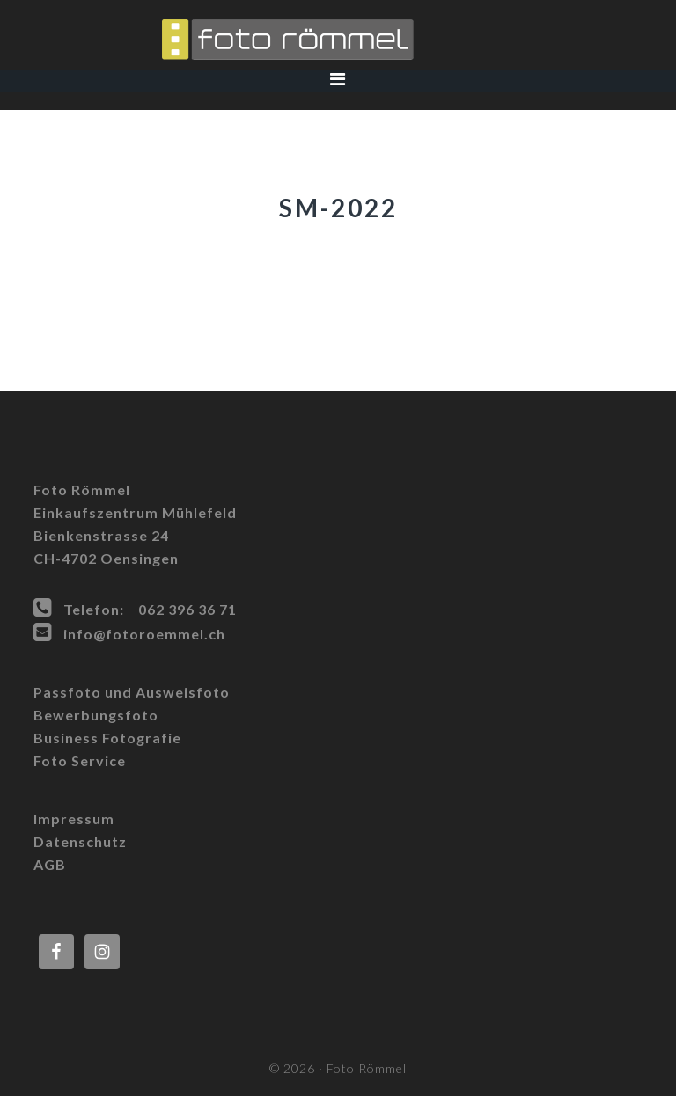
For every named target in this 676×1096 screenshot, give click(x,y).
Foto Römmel (338, 40)
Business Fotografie (107, 737)
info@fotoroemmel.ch (144, 633)
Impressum (73, 818)
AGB (49, 864)
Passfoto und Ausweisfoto (131, 691)
